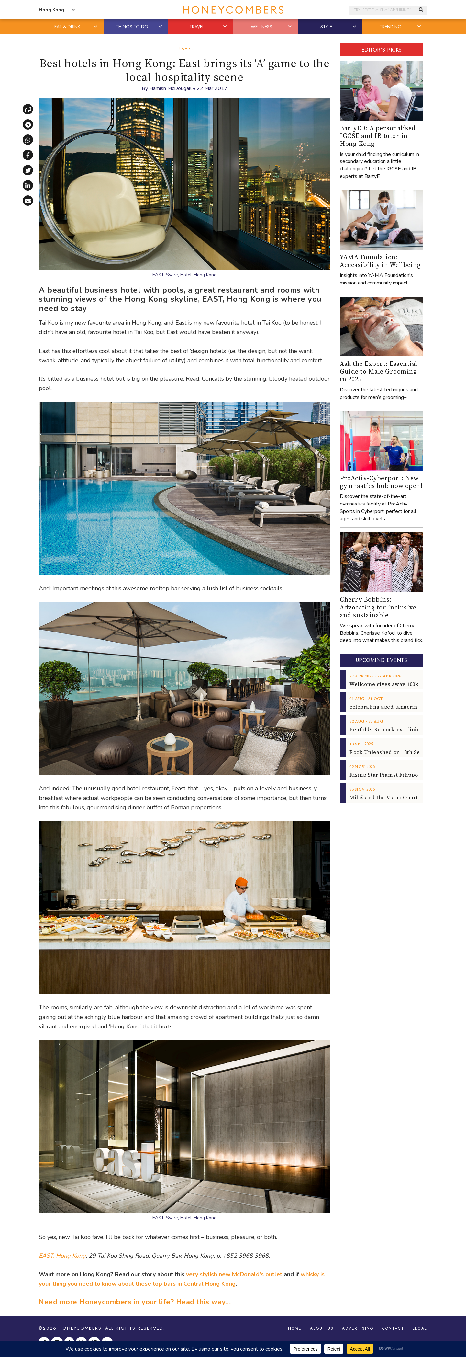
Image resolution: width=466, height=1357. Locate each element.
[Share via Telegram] (28, 124)
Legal (420, 1328)
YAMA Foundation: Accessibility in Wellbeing (380, 260)
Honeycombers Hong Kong (233, 10)
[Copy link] (28, 109)
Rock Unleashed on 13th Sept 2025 (394, 752)
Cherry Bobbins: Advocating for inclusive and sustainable (378, 607)
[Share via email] (28, 200)
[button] (96, 26)
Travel (184, 49)
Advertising (358, 1328)
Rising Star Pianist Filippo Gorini (393, 774)
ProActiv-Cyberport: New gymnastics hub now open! (381, 481)
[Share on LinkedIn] (28, 185)
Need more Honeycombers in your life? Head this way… (135, 1302)
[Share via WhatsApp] (28, 139)
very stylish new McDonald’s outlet (234, 1274)
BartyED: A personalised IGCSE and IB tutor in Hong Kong (378, 135)
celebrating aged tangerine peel (391, 706)
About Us (322, 1328)
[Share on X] (28, 170)
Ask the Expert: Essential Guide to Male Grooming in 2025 (378, 371)
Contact (393, 1328)
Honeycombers (80, 1328)
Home (295, 1328)
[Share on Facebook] (28, 155)
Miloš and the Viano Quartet (386, 797)
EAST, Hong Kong (62, 1255)
